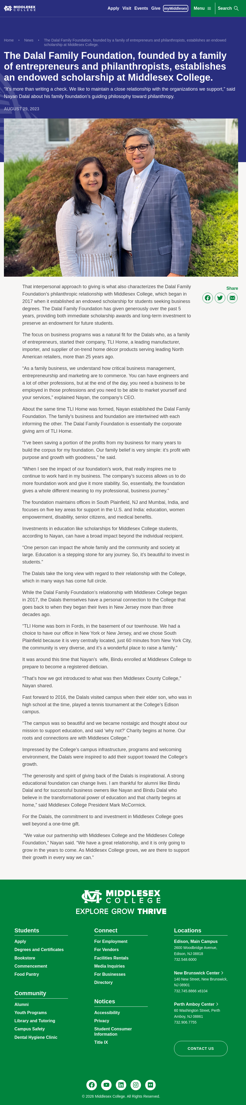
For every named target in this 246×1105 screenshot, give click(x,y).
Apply (113, 8)
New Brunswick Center (196, 973)
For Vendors (106, 949)
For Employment (110, 941)
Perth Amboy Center (194, 1004)
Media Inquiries (109, 966)
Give (155, 8)
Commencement (30, 966)
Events (141, 8)
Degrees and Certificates (39, 949)
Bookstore (24, 958)
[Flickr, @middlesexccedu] (150, 1085)
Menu (203, 8)
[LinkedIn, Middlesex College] (121, 1085)
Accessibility (107, 1012)
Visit (126, 8)
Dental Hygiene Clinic (35, 1037)
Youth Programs (30, 1012)
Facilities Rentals (111, 958)
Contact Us (201, 1048)
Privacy (101, 1021)
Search (228, 8)
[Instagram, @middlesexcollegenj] (135, 1085)
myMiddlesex (175, 8)
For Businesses (109, 974)
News (28, 40)
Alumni (21, 1004)
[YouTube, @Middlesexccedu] (106, 1085)
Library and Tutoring (34, 1021)
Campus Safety (29, 1029)
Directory (103, 982)
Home (9, 40)
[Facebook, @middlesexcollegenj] (91, 1085)
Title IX (101, 1042)
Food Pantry (26, 974)
